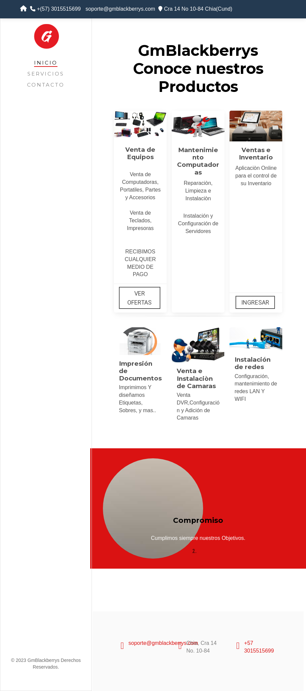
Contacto (45, 85)
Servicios (45, 74)
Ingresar (255, 302)
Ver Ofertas (139, 298)
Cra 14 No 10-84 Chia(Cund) (195, 9)
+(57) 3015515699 (55, 9)
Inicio (45, 63)
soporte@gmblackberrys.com (119, 9)
